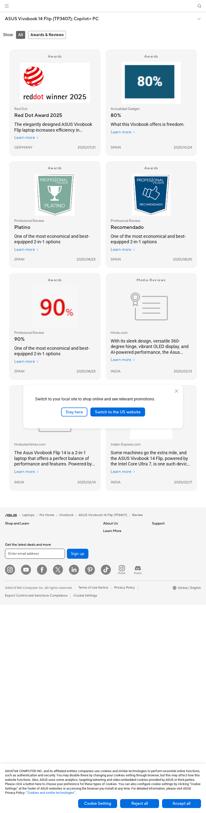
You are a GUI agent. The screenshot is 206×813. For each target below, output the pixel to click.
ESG (155, 531)
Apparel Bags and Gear (70, 685)
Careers (109, 538)
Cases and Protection (69, 692)
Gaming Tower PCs (19, 644)
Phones (10, 539)
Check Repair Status (118, 598)
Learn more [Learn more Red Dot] (26, 137)
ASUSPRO (160, 576)
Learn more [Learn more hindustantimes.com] (26, 471)
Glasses (10, 681)
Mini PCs (11, 659)
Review (137, 515)
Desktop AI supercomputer (73, 625)
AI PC (156, 553)
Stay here (74, 411)
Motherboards (16, 696)
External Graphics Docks (71, 531)
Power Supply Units (19, 726)
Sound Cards (62, 546)
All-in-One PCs (16, 629)
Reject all (139, 803)
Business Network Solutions (73, 595)
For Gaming (13, 591)
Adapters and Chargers (70, 700)
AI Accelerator (63, 538)
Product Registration (118, 613)
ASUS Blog (160, 598)
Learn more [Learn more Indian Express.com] (123, 471)
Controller (60, 722)
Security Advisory (116, 636)
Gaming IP (60, 737)
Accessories (14, 546)
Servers (58, 632)
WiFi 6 (57, 568)
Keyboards (61, 655)
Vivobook (66, 515)
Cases (9, 711)
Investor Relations (116, 553)
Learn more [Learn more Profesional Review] (26, 249)
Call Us (108, 628)
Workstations (15, 666)
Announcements (115, 546)
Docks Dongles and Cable (72, 707)
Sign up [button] (77, 761)
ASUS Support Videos (119, 643)
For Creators (14, 576)
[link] (103, 6)
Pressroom (111, 561)
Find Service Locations (120, 606)
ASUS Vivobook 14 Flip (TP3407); (52, 19)
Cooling (11, 719)
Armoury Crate (163, 606)
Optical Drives (15, 734)
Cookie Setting (97, 803)
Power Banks (62, 715)
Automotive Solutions (168, 583)
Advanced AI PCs (165, 561)
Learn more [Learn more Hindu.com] (123, 359)
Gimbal (58, 730)
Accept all (182, 803)
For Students (14, 584)
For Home (12, 561)
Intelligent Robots (66, 610)
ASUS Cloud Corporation (122, 576)
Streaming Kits (64, 677)
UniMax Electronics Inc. (120, 583)
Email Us (109, 621)
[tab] (20, 35)
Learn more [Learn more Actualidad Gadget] (123, 132)
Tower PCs (13, 636)
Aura (155, 613)
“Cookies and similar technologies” (50, 793)
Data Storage (15, 741)
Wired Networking (66, 602)
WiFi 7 (57, 561)
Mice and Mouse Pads (69, 662)
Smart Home (62, 640)
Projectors (12, 621)
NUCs (9, 651)
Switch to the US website (118, 411)
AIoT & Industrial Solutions (72, 617)
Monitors (11, 614)
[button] (6, 6)
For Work (12, 569)
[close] (177, 391)
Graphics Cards (16, 704)
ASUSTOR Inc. (114, 568)
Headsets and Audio (68, 670)
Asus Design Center (166, 568)
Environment (161, 538)
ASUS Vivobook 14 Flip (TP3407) (103, 515)
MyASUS (110, 651)
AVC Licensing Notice (168, 591)
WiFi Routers (62, 576)
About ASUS (112, 531)
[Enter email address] (35, 762)
